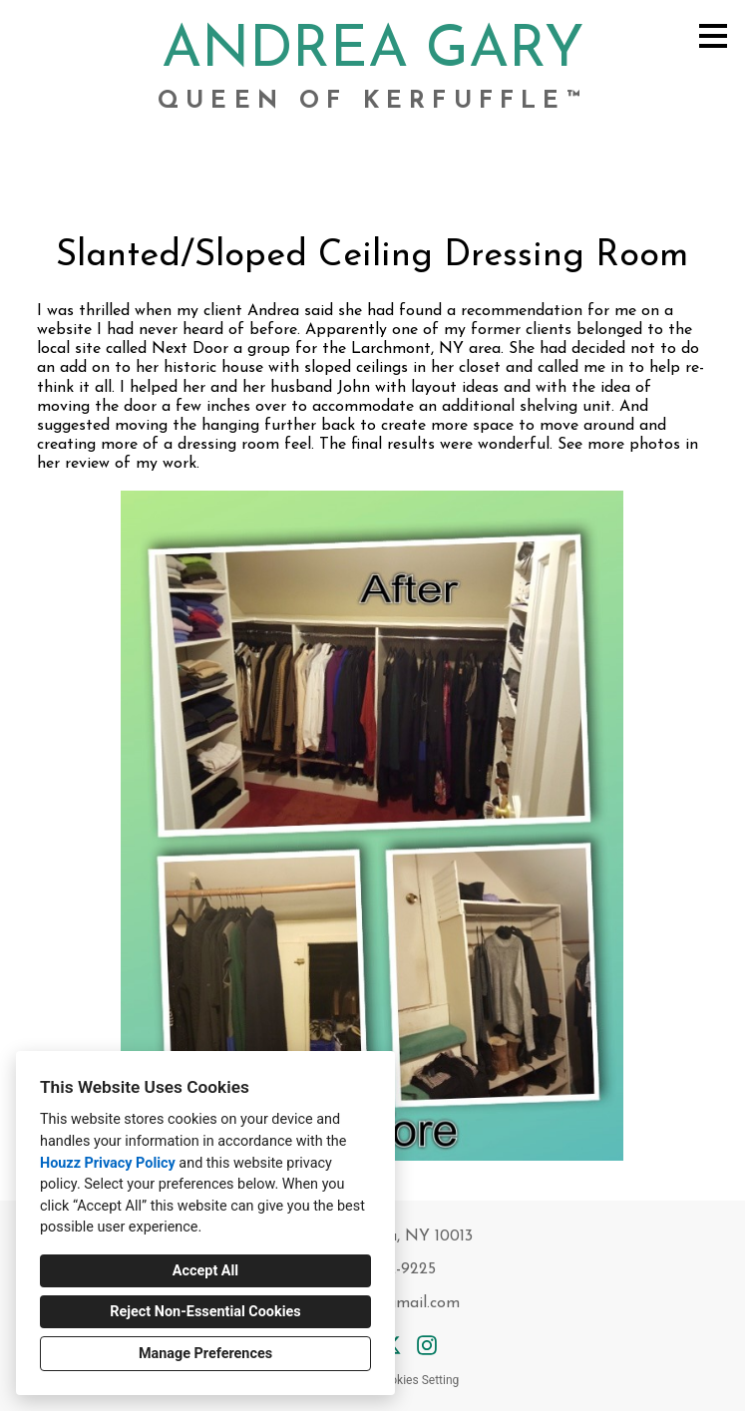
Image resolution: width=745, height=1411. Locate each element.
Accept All (205, 1270)
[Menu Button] (713, 36)
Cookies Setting (418, 1380)
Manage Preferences (205, 1353)
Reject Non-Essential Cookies (205, 1311)
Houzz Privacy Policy (108, 1163)
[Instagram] (427, 1345)
